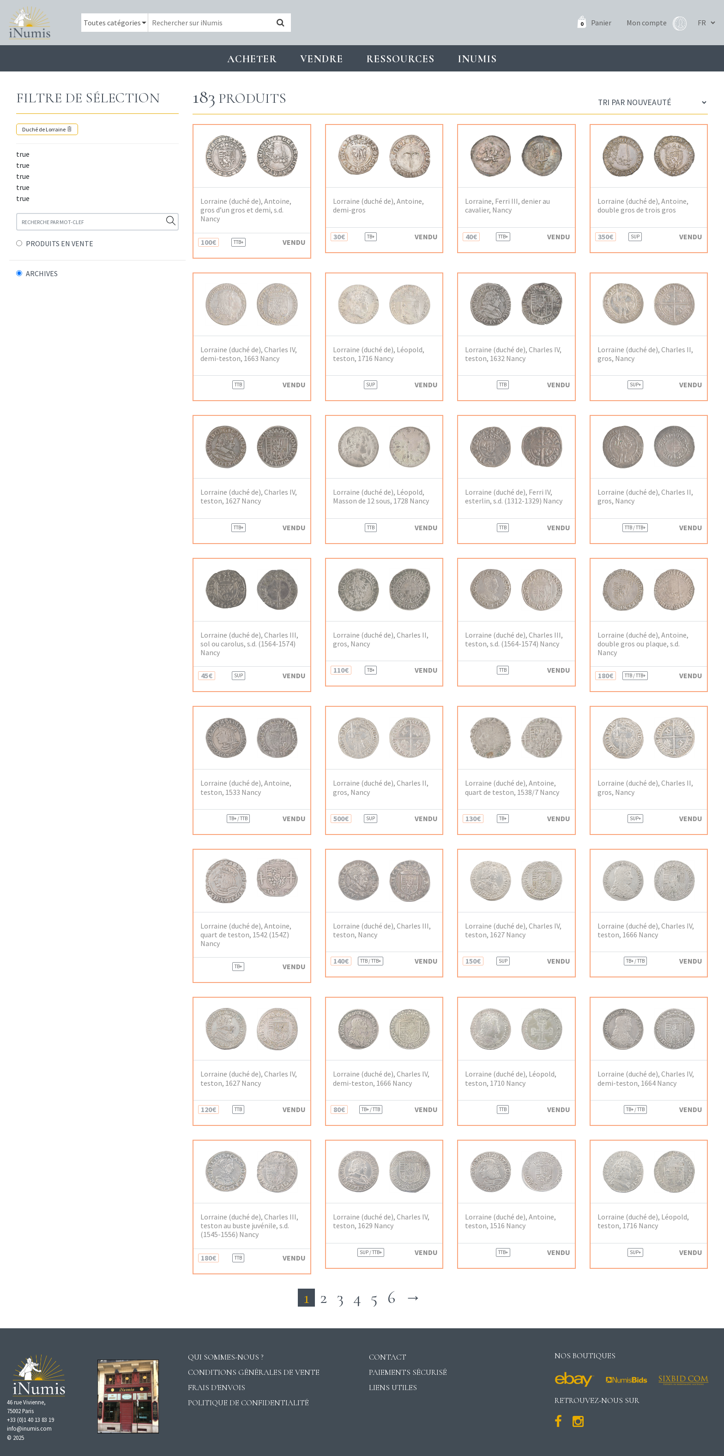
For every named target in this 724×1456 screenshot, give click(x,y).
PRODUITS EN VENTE (59, 243)
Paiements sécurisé (408, 1372)
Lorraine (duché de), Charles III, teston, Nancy (382, 930)
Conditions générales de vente (254, 1372)
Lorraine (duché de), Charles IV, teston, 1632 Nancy (513, 354)
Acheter (252, 59)
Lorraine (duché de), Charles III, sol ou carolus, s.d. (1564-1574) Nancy (249, 644)
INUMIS (477, 59)
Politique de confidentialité (248, 1403)
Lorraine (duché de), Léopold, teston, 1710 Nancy (510, 1078)
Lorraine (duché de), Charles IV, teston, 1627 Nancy (248, 496)
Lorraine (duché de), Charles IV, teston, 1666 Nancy (645, 930)
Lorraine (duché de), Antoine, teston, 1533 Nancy (245, 787)
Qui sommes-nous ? (226, 1357)
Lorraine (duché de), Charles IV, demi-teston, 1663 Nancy (248, 354)
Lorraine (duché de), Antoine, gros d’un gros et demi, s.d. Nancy (245, 210)
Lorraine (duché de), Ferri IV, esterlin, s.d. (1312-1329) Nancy (513, 496)
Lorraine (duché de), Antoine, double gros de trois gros (642, 205)
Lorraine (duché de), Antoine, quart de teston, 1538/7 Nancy (512, 787)
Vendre (321, 59)
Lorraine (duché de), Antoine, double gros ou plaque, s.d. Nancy (642, 644)
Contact (387, 1357)
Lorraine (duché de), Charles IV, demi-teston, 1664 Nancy (645, 1078)
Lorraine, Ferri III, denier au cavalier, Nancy (507, 205)
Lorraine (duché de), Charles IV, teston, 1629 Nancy (381, 1221)
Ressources (400, 59)
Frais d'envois (216, 1387)
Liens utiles (393, 1387)
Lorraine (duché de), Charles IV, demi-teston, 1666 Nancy (381, 1078)
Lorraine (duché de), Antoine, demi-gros (378, 205)
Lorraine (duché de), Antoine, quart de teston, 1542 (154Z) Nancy (245, 935)
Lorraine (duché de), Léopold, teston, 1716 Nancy (378, 354)
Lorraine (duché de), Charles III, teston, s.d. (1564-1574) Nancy (514, 639)
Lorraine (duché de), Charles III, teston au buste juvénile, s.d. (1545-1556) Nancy (249, 1226)
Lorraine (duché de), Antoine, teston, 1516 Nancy (510, 1221)
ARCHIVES (42, 273)
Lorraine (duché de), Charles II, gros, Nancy (645, 354)
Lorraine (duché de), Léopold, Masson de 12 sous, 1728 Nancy (381, 496)
